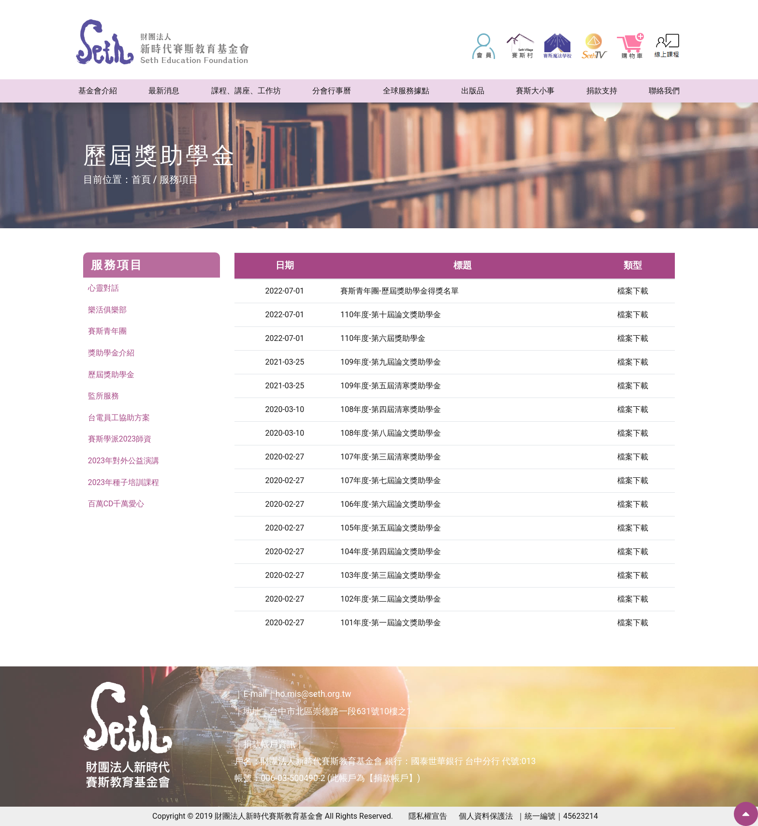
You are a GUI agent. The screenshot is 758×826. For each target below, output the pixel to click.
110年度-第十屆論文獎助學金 (390, 314)
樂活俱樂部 (107, 309)
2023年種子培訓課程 (124, 483)
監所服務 (103, 396)
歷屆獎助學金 (111, 375)
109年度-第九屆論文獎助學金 (390, 362)
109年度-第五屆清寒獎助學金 (390, 385)
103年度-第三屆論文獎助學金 (390, 575)
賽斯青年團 (107, 331)
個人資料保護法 (486, 816)
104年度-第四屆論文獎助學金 (390, 551)
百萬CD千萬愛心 (116, 505)
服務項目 (179, 179)
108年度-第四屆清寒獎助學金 (390, 409)
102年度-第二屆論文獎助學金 (390, 599)
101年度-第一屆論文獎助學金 (390, 622)
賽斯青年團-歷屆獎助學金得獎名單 (399, 290)
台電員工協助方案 (119, 418)
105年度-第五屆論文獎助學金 (390, 527)
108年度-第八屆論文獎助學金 (390, 433)
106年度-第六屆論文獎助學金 (390, 504)
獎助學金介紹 (111, 353)
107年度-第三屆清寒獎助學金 (390, 456)
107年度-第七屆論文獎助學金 (390, 480)
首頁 (141, 179)
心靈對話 (103, 288)
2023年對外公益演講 (124, 462)
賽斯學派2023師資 (120, 440)
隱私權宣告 (427, 816)
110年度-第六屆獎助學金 (382, 338)
